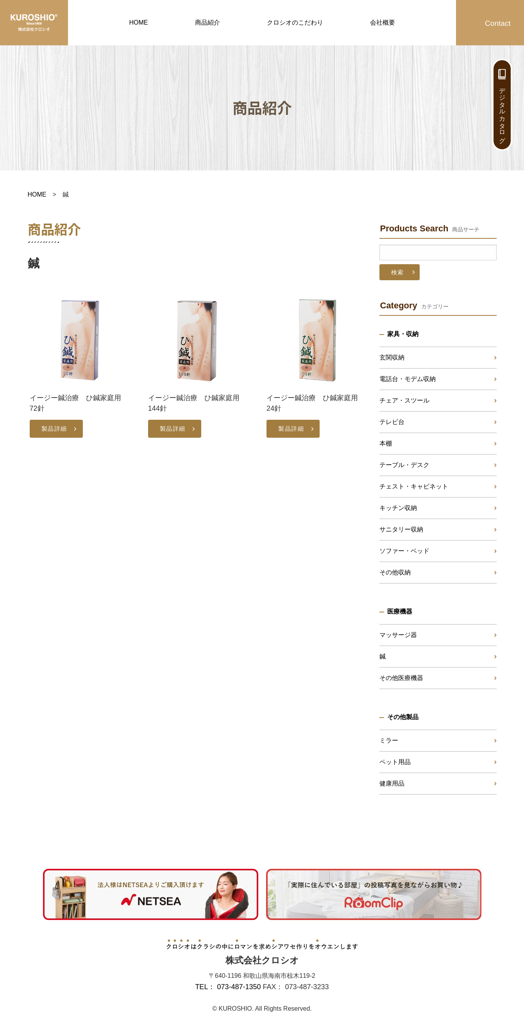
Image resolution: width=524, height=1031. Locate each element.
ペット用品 (395, 762)
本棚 (385, 443)
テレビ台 (391, 422)
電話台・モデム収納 (407, 379)
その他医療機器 (401, 678)
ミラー (388, 740)
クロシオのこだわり (295, 22)
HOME (138, 22)
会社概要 (382, 22)
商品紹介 (207, 22)
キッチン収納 (398, 508)
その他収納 (395, 572)
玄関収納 (391, 357)
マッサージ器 (398, 635)
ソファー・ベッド (404, 551)
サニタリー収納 (401, 529)
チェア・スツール (404, 400)
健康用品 (391, 783)
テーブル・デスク (404, 465)
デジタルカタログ (502, 112)
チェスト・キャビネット (413, 486)
